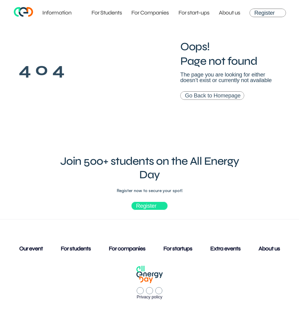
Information (56, 12)
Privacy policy (149, 297)
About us (229, 12)
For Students (106, 12)
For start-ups (194, 12)
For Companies (150, 12)
